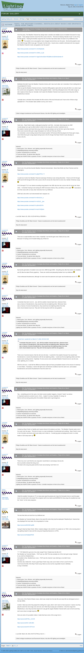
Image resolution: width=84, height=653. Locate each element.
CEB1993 (4, 28)
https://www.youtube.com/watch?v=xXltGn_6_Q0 (30, 53)
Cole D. (4, 77)
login (75, 5)
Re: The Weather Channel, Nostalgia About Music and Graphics (39, 78)
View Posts (5, 38)
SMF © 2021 (30, 650)
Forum (5, 14)
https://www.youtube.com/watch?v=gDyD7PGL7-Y (31, 174)
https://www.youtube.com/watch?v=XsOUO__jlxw (30, 201)
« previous (76, 19)
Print (81, 645)
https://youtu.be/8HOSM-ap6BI (25, 525)
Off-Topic (22, 19)
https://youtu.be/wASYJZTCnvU (26, 627)
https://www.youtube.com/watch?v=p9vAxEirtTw (30, 205)
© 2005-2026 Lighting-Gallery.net (10, 650)
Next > (8, 645)
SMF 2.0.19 (23, 650)
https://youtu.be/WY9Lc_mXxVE (26, 619)
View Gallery (5, 39)
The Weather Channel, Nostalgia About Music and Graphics (46, 19)
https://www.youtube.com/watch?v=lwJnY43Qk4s (30, 209)
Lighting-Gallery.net (6, 19)
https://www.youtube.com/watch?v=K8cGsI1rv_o (30, 197)
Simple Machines (38, 650)
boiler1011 (5, 509)
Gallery (14, 14)
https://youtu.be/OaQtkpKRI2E (25, 535)
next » (81, 19)
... (16, 645)
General (16, 19)
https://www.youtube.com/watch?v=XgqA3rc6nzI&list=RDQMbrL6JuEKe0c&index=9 (40, 56)
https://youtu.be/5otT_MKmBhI (25, 623)
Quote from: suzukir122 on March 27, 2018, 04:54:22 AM (33, 339)
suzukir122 (5, 118)
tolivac (3, 489)
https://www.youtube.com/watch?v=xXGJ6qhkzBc (30, 49)
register (81, 5)
